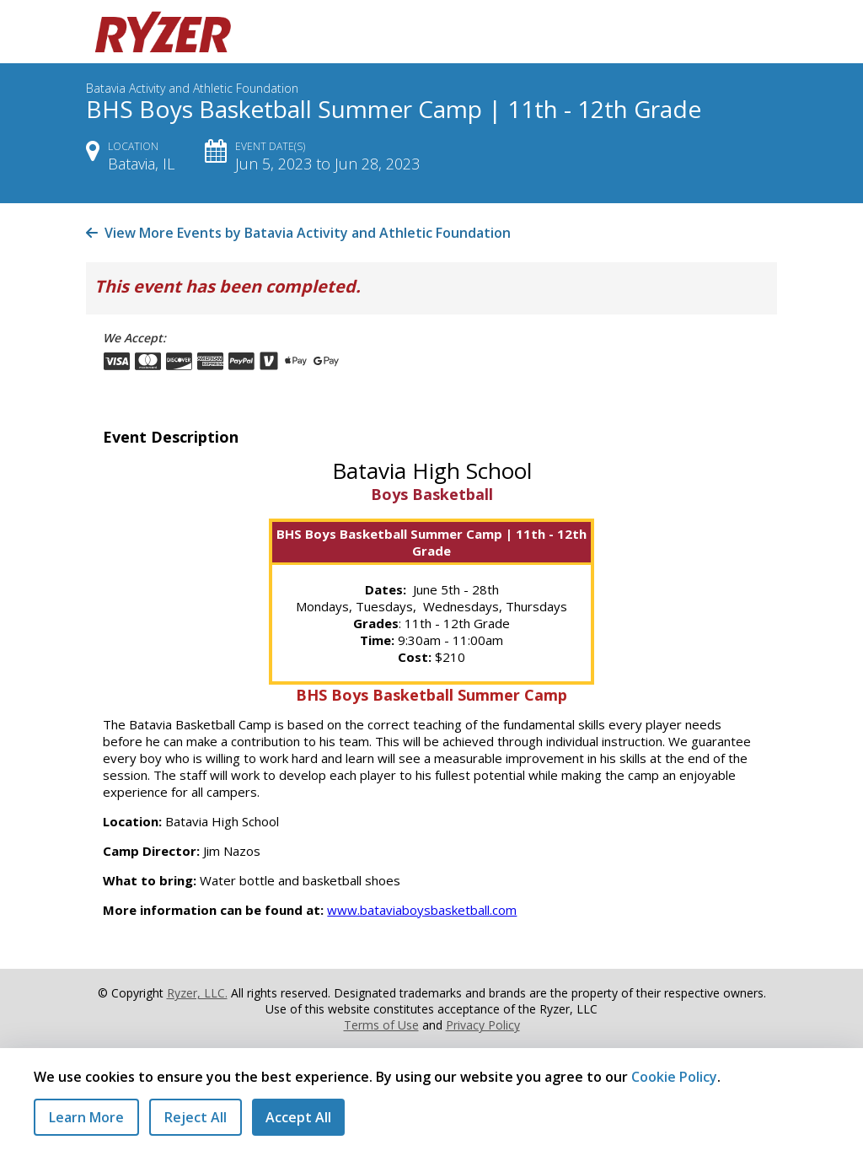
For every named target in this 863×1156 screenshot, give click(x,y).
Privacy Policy (483, 1025)
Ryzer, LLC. (197, 993)
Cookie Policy (674, 1076)
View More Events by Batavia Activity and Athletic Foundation (298, 232)
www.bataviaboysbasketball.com (422, 909)
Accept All (298, 1117)
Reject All (195, 1117)
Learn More (86, 1117)
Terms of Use (381, 1025)
